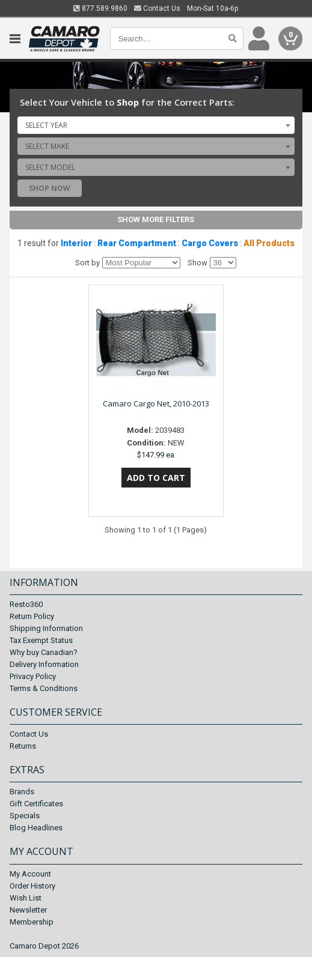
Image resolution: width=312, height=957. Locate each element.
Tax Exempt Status (41, 640)
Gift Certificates (36, 803)
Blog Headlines (36, 827)
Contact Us (157, 8)
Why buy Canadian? (44, 652)
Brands (22, 791)
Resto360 (26, 604)
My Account (30, 873)
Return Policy (32, 616)
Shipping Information (46, 628)
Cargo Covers (210, 243)
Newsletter (28, 909)
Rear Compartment (136, 243)
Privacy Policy (33, 676)
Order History (32, 885)
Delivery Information (44, 664)
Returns (23, 745)
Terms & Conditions (44, 688)
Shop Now (49, 188)
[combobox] (156, 124)
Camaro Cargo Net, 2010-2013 (156, 403)
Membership (32, 921)
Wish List (25, 897)
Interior (76, 243)
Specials (25, 815)
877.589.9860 (100, 8)
